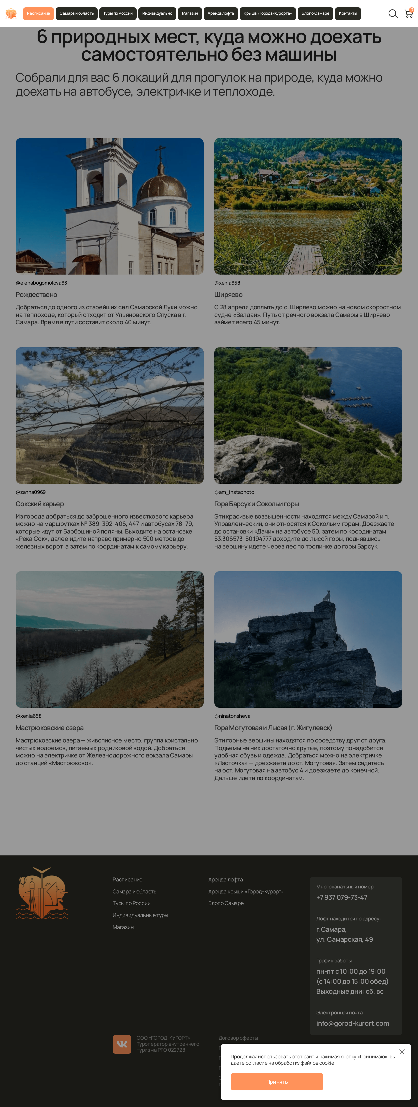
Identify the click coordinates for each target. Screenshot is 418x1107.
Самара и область (77, 13)
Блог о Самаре (315, 13)
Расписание (38, 13)
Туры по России (117, 13)
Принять (277, 1081)
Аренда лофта (221, 13)
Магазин (190, 13)
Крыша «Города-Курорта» (268, 13)
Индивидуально (157, 13)
